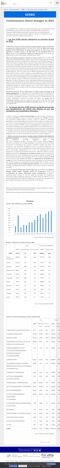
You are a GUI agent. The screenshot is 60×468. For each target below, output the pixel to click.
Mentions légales (14, 461)
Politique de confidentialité (26, 461)
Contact (7, 461)
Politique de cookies (39, 461)
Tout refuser (13, 466)
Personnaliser (22, 466)
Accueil (6, 9)
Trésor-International (14, 9)
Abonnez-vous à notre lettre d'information (30, 448)
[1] (17, 118)
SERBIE (23, 9)
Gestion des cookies (50, 461)
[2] (47, 118)
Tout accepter (51, 464)
